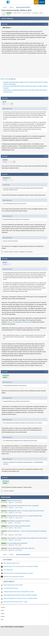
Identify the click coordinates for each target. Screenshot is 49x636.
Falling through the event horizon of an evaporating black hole (24, 516)
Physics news (4, 79)
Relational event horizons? (14, 500)
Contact (3, 607)
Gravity (41, 13)
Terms (2, 613)
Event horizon (35, 13)
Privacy (3, 616)
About (2, 610)
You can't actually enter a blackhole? (17, 543)
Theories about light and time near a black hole (21, 548)
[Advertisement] (24, 65)
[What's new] (46, 2)
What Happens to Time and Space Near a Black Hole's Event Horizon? (27, 538)
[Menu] (3, 2)
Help (2, 619)
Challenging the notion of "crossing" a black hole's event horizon (26, 510)
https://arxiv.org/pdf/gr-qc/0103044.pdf (19, 322)
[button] (45, 24)
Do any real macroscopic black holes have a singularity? (23, 505)
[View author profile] (7, 103)
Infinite (8, 14)
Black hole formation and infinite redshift (18, 526)
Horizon (3, 14)
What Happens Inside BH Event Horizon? (18, 521)
